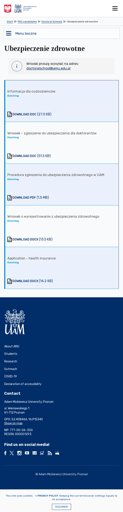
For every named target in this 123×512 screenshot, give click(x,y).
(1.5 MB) (30, 197)
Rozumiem (61, 506)
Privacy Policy (48, 495)
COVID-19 (10, 376)
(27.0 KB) (31, 114)
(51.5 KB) (31, 156)
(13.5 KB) (32, 239)
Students (10, 354)
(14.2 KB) (32, 281)
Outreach (10, 369)
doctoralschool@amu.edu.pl (48, 68)
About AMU (11, 346)
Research (10, 361)
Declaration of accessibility (23, 384)
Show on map (13, 423)
